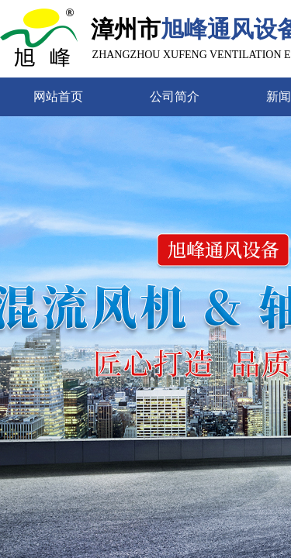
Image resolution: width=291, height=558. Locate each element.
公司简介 (174, 96)
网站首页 (58, 96)
